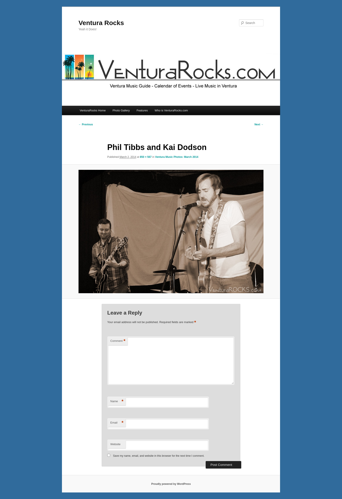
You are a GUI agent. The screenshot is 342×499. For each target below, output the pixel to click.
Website (115, 444)
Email (116, 423)
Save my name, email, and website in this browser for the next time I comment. (158, 455)
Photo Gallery (121, 110)
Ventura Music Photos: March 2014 (176, 156)
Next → (259, 124)
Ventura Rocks (101, 22)
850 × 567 (146, 156)
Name (116, 401)
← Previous (86, 124)
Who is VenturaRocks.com (171, 110)
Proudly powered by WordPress (171, 483)
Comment (117, 341)
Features (142, 110)
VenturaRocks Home (93, 110)
